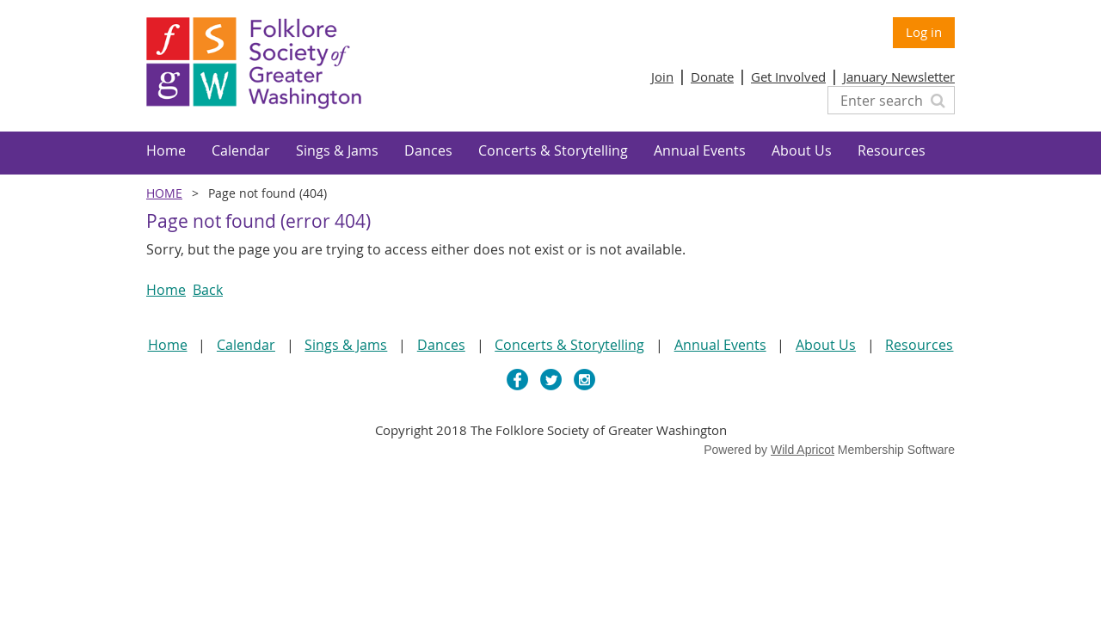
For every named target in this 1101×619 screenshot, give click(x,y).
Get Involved (788, 76)
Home (164, 193)
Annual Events (720, 344)
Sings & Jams (345, 344)
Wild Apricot (802, 450)
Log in (924, 31)
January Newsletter (899, 76)
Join (662, 76)
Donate (712, 76)
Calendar (246, 344)
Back (208, 289)
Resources (919, 344)
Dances (441, 344)
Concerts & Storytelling (569, 344)
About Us (826, 344)
